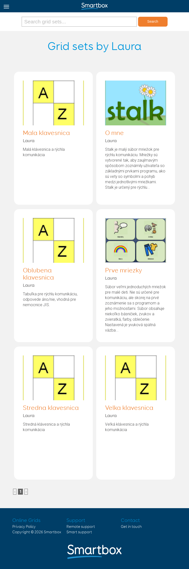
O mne (114, 133)
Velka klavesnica (129, 408)
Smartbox (52, 532)
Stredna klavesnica (51, 408)
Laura (28, 141)
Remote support (80, 527)
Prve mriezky (123, 271)
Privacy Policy (24, 527)
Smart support (79, 532)
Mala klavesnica (46, 133)
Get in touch (131, 527)
